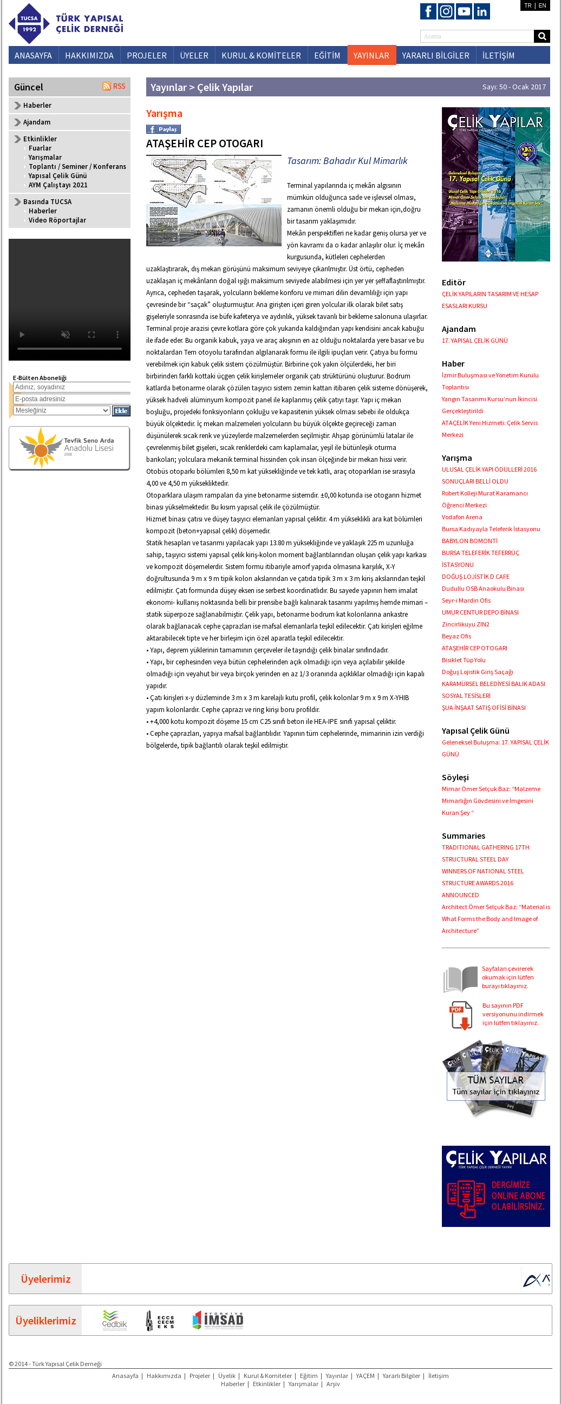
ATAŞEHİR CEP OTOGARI (474, 648)
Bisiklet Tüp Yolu (464, 660)
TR (527, 6)
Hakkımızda (164, 1376)
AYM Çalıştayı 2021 (58, 185)
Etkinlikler (266, 1384)
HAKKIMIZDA (89, 55)
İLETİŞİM (498, 55)
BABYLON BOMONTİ (470, 541)
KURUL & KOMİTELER (261, 55)
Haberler (37, 105)
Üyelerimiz (46, 1278)
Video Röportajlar (57, 220)
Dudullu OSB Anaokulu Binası (483, 588)
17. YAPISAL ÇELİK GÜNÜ (475, 340)
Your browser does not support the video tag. (70, 300)
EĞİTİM (327, 55)
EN (542, 6)
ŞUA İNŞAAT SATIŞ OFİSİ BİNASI (484, 707)
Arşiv (333, 1384)
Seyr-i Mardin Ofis (466, 600)
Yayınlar (337, 1376)
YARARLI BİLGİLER (435, 55)
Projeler (200, 1376)
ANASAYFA (33, 55)
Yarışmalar (45, 157)
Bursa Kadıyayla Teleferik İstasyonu (491, 529)
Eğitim (309, 1376)
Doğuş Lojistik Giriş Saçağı (477, 672)
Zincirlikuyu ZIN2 (466, 624)
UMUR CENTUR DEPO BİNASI (480, 612)
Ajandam (36, 122)
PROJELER (147, 55)
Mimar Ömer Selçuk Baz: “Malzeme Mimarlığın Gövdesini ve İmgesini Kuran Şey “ (491, 801)
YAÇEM (365, 1376)
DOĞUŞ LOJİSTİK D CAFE (476, 576)
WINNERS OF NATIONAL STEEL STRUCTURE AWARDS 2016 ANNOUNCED (483, 883)
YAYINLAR (371, 55)
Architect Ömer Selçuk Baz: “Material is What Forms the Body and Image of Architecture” (496, 919)
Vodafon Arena (462, 517)
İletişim (438, 1376)
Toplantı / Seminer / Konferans (77, 166)
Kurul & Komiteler (268, 1376)
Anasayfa (125, 1376)
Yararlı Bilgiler (401, 1376)
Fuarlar (40, 148)
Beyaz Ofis (456, 636)
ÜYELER (194, 55)
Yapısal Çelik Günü (58, 175)
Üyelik (227, 1376)
